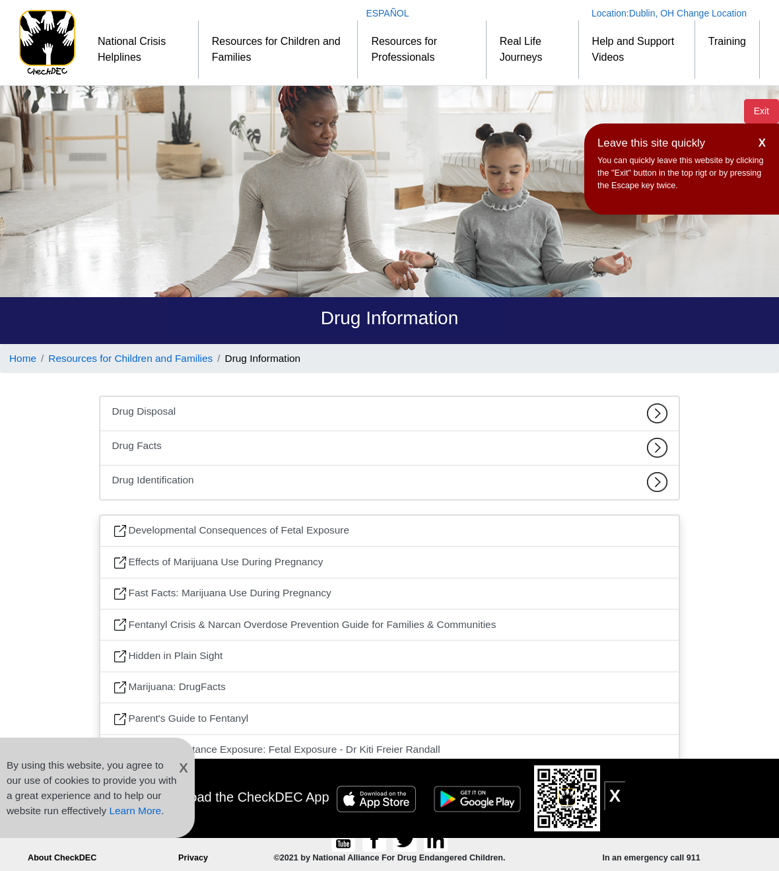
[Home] (47, 43)
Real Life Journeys (521, 49)
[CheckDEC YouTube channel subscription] (344, 840)
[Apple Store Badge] (378, 797)
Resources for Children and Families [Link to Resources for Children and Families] (130, 358)
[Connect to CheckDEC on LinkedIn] (435, 840)
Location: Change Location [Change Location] (669, 13)
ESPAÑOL (387, 13)
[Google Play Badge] (479, 797)
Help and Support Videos (633, 49)
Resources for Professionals (404, 49)
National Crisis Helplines (132, 49)
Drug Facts (389, 448)
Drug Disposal (389, 413)
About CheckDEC (62, 857)
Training (727, 41)
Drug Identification (389, 482)
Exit (761, 111)
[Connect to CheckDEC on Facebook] (375, 840)
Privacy (193, 857)
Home (22, 358)
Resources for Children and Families (276, 49)
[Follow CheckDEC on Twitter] (406, 840)
